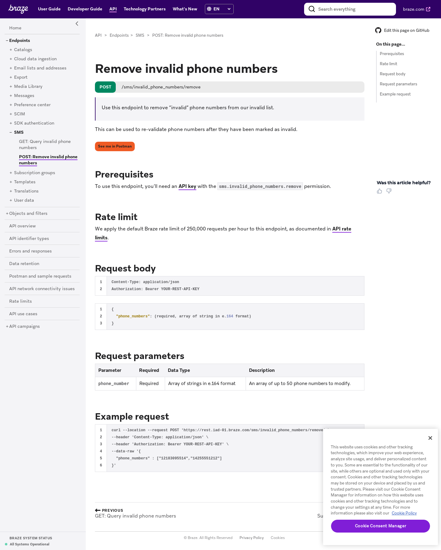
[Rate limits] (20, 301)
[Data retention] (24, 264)
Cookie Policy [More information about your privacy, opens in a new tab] (404, 513)
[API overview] (22, 226)
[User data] (24, 200)
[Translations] (26, 191)
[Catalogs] (23, 50)
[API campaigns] (24, 327)
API (98, 35)
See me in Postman (115, 146)
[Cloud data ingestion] (35, 59)
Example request (395, 94)
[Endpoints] (19, 41)
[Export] (21, 77)
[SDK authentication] (34, 123)
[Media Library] (28, 87)
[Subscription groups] (34, 173)
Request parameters (398, 84)
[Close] (430, 438)
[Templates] (25, 182)
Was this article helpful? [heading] (404, 182)
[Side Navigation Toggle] (77, 23)
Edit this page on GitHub (402, 30)
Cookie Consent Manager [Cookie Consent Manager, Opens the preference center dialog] (380, 526)
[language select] (222, 9)
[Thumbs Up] (380, 193)
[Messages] (24, 96)
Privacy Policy (251, 537)
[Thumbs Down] (390, 193)
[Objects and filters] (28, 214)
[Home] (15, 28)
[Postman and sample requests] (40, 276)
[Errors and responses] (30, 251)
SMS (140, 35)
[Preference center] (32, 105)
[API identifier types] (29, 239)
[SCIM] (19, 114)
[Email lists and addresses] (40, 68)
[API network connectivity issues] (42, 289)
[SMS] (19, 132)
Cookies (278, 537)
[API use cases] (23, 314)
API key (187, 186)
